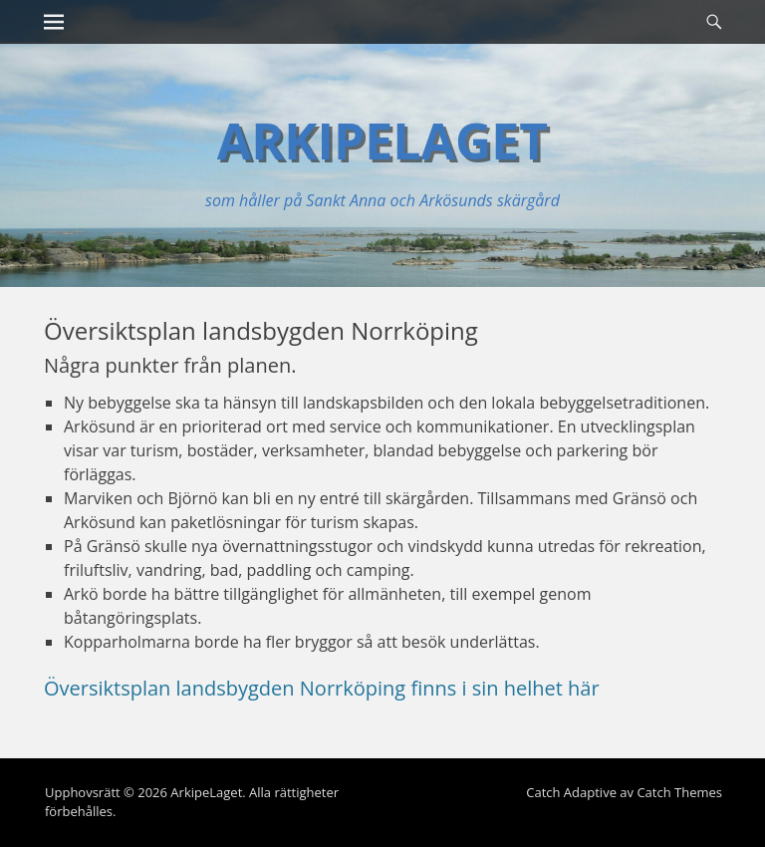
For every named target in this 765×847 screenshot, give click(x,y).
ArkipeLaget (383, 140)
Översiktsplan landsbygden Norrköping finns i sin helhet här (322, 688)
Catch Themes (679, 792)
